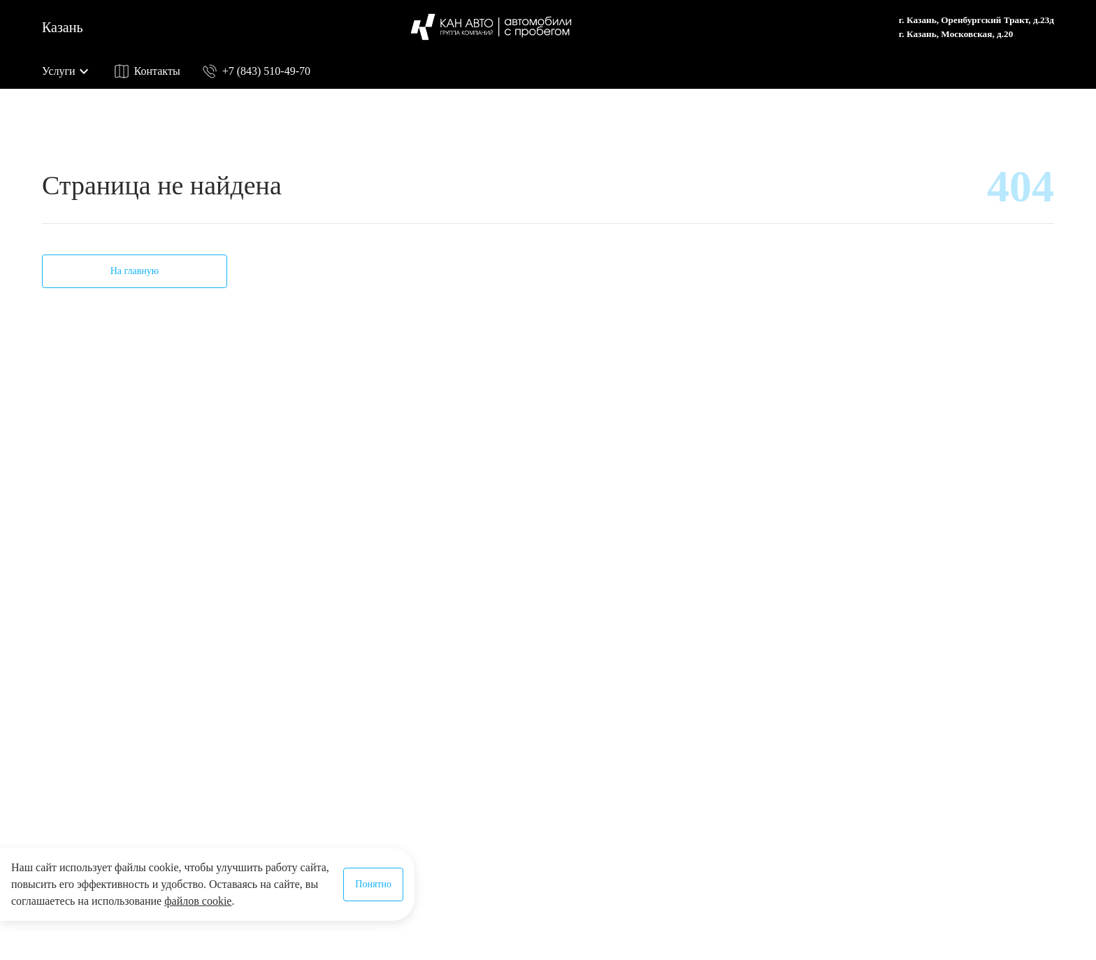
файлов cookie (197, 901)
